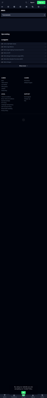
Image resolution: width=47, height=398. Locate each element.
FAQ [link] (25, 100)
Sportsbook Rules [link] (5, 100)
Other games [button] (4, 86)
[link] (2, 7)
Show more (23, 66)
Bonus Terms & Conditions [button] (7, 98)
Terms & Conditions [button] (6, 96)
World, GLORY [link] (7, 53)
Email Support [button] (27, 96)
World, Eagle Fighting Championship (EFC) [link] (14, 49)
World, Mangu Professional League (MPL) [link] (14, 56)
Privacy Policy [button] (4, 110)
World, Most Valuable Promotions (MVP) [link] (13, 59)
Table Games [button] (4, 82)
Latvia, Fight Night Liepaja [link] (10, 43)
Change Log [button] (27, 98)
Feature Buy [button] (4, 90)
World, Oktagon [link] (7, 62)
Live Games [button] (4, 84)
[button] (23, 43)
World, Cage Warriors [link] (9, 46)
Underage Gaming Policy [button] (7, 104)
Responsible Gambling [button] (6, 108)
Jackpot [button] (3, 88)
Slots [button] (2, 80)
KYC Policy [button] (4, 102)
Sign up (41, 2)
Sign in (32, 2)
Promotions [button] (27, 80)
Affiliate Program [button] (28, 82)
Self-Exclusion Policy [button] (6, 106)
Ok (23, 392)
